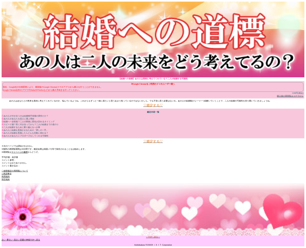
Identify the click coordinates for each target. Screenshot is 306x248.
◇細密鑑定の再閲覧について (15, 171)
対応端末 (6, 179)
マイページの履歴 (19, 152)
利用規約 (6, 176)
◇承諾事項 (6, 174)
